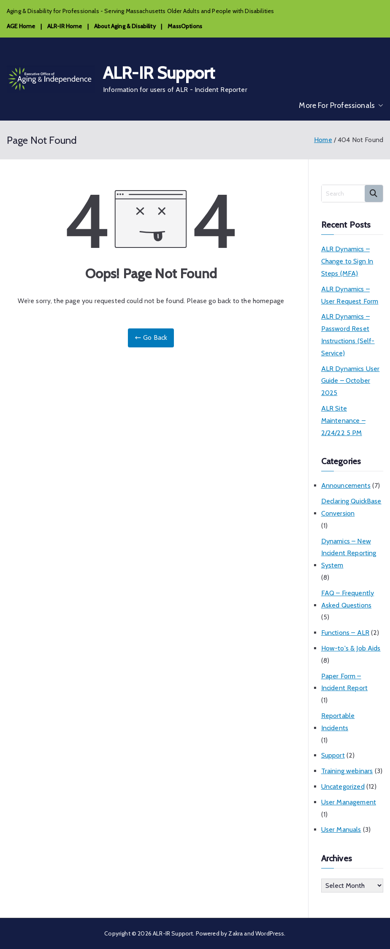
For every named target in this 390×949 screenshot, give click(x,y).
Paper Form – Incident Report (344, 682)
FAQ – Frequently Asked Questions (347, 599)
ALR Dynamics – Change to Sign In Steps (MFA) (347, 261)
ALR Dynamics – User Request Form (350, 295)
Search (374, 193)
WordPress (269, 933)
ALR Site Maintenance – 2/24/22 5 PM (343, 420)
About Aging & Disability (125, 26)
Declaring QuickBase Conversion (351, 507)
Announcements (346, 485)
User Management (348, 802)
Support (333, 755)
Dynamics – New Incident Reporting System (348, 553)
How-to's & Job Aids (351, 648)
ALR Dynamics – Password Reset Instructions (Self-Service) (348, 334)
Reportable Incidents (338, 722)
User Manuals (341, 829)
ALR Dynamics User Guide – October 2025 (350, 381)
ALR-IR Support (159, 72)
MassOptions (185, 26)
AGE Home (21, 26)
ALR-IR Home (64, 26)
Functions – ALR (345, 633)
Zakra (235, 933)
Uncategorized (343, 786)
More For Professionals (341, 105)
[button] (379, 105)
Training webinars (347, 771)
